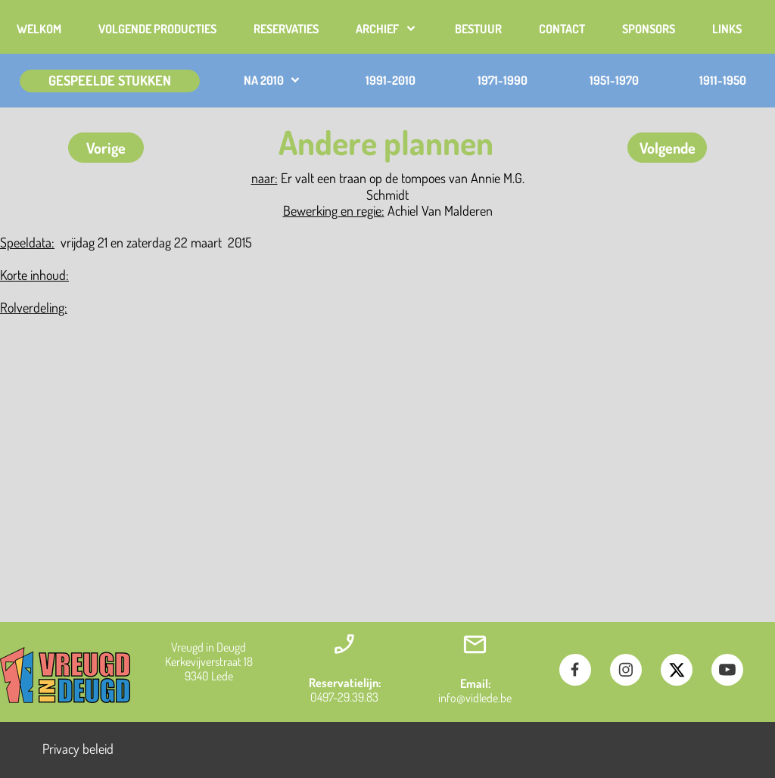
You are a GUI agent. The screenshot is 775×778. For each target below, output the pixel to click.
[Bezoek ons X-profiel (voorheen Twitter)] (677, 670)
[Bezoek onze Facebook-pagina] (575, 670)
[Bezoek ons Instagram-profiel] (626, 670)
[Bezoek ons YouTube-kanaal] (727, 670)
